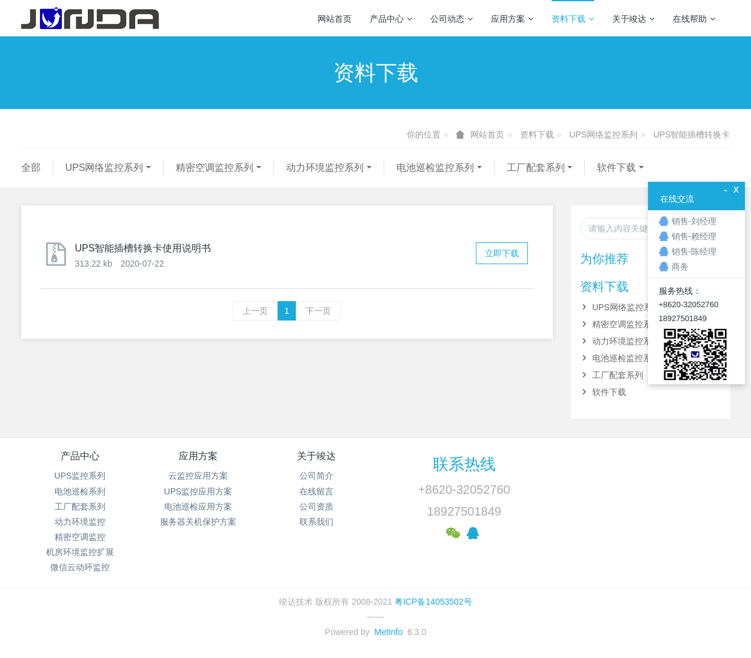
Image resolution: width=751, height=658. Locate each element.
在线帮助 (694, 19)
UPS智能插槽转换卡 (691, 134)
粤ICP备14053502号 (433, 601)
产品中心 (391, 19)
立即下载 (502, 253)
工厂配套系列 (536, 167)
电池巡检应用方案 (198, 506)
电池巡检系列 (80, 491)
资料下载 (573, 19)
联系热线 (464, 464)
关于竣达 (633, 19)
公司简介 (316, 475)
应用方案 (512, 19)
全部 (31, 167)
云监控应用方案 (198, 475)
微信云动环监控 (80, 567)
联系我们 (316, 522)
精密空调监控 (80, 537)
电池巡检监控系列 (435, 167)
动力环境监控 (80, 522)
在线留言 (316, 491)
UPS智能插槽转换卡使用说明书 (143, 248)
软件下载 (616, 167)
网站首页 (335, 19)
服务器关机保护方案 (198, 522)
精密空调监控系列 (214, 167)
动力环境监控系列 (325, 167)
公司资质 (316, 506)
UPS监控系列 (80, 475)
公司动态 (451, 19)
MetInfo (389, 632)
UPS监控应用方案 (198, 491)
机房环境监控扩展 (80, 552)
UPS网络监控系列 (603, 134)
